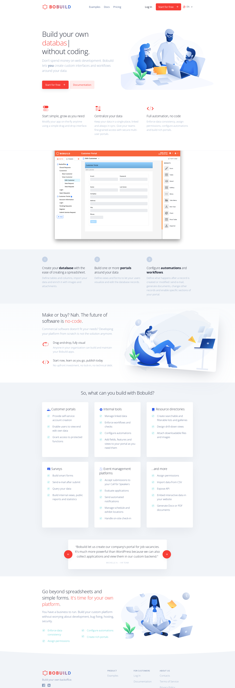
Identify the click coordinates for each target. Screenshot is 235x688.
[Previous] (68, 554)
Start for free (168, 7)
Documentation (82, 84)
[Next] (167, 554)
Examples (94, 7)
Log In (148, 7)
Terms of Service (169, 681)
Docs (107, 7)
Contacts (165, 675)
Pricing (117, 7)
